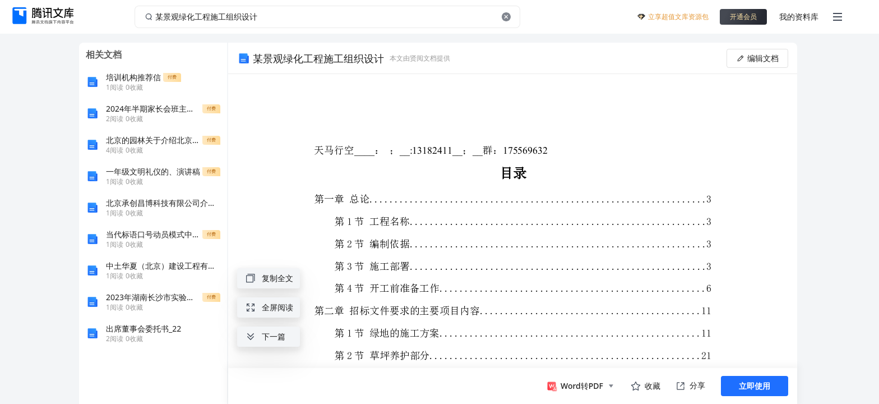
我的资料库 (798, 16)
